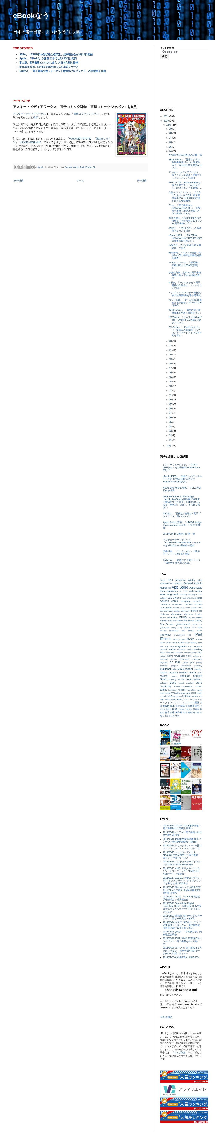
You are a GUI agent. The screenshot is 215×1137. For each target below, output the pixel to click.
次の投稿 (18, 180)
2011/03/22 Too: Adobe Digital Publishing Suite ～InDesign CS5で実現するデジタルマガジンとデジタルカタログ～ (182, 907)
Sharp (163, 679)
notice (196, 656)
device (194, 610)
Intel (183, 631)
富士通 (171, 716)
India (200, 627)
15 (170, 377)
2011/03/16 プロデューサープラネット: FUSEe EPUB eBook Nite (182, 863)
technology (172, 690)
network (163, 656)
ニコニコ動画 (192, 702)
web (162, 699)
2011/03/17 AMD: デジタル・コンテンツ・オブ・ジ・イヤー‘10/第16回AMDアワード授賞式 (181, 871)
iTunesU (182, 639)
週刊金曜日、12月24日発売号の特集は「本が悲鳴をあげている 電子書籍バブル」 (185, 221)
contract (198, 604)
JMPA (168, 643)
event (199, 617)
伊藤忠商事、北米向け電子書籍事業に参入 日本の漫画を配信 (185, 275)
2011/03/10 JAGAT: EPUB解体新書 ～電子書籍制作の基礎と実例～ (182, 827)
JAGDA (198, 639)
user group (177, 696)
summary (165, 686)
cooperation (166, 607)
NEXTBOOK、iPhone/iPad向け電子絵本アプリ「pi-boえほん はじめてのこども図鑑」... (185, 185)
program (174, 666)
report (163, 672)
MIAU (162, 652)
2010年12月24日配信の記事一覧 (185, 155)
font (185, 621)
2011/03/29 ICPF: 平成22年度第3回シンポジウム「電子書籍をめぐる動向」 (182, 941)
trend (168, 693)
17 (170, 368)
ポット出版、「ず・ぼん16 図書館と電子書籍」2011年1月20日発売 (185, 303)
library (194, 642)
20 (170, 354)
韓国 (182, 706)
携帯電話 (194, 706)
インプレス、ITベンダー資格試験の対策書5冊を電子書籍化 (185, 294)
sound (181, 683)
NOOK (189, 656)
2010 (166, 120)
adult (200, 580)
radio (174, 669)
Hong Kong (176, 627)
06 (170, 417)
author (198, 591)
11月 (169, 445)
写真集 (196, 709)
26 (170, 142)
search (174, 676)
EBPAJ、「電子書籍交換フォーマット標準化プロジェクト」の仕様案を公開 (62, 71)
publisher (165, 668)
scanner (164, 676)
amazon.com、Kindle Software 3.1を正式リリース (48, 66)
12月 (169, 124)
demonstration (166, 611)
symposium (187, 686)
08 (170, 408)
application (172, 591)
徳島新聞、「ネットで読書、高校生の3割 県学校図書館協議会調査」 (185, 255)
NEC (200, 652)
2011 (166, 116)
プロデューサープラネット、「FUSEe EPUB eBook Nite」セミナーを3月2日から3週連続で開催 (182, 542)
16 (170, 372)
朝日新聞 (187, 712)
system (198, 686)
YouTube (193, 700)
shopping (172, 679)
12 (170, 390)
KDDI (174, 643)
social (189, 679)
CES (169, 597)
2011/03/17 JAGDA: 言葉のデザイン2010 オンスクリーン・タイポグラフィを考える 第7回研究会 (182, 880)
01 (170, 440)
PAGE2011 (185, 659)
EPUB (183, 617)
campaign (192, 594)
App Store (180, 587)
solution (163, 683)
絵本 (172, 706)
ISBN (175, 639)
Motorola (179, 653)
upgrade (163, 696)
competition (197, 601)
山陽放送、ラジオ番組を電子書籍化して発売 (185, 246)
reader (189, 668)
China (176, 597)
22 (170, 345)
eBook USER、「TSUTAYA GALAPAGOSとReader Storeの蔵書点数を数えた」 (185, 238)
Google (169, 624)
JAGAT (190, 639)
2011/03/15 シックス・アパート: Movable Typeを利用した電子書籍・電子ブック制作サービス (181, 855)
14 (170, 381)
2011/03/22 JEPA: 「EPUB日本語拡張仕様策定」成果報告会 (181, 898)
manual (163, 649)
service (197, 675)
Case (200, 595)
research (173, 672)
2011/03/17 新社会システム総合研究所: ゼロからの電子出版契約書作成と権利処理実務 (182, 890)
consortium (177, 604)
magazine (181, 646)
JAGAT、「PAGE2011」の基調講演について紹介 (185, 229)
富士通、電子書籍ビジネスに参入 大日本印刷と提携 (48, 62)
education (172, 617)
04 (170, 426)
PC (94, 167)
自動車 (181, 709)
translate (192, 690)
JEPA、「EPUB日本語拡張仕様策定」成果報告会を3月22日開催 (55, 54)
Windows (178, 699)
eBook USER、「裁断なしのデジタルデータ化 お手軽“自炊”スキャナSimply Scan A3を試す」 (182, 479)
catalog (163, 598)
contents (188, 604)
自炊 (174, 709)
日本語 (165, 716)
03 (170, 431)
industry (163, 631)
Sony (173, 682)
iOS (189, 635)
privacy (199, 662)
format (191, 621)
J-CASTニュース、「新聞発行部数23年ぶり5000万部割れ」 (184, 265)
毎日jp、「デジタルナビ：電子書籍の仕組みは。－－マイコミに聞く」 (185, 285)
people (185, 662)
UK (192, 693)
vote (200, 696)
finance (179, 621)
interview (165, 634)
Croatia (176, 608)
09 (170, 404)
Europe (192, 618)
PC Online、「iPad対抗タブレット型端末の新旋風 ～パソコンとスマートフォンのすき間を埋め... (185, 331)
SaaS (199, 673)
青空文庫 (170, 712)
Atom (186, 591)
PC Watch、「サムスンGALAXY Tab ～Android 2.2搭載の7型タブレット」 (185, 320)
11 (170, 395)
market (172, 649)
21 (170, 350)
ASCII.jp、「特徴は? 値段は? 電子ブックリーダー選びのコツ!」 (182, 514)
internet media (195, 631)
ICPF (193, 627)
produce (164, 666)
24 (170, 151)
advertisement (166, 583)
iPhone (88, 167)
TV (172, 693)
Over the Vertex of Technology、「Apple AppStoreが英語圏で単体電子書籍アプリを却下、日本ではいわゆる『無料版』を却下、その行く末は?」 (181, 502)
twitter (177, 693)
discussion (176, 614)
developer (185, 611)
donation (198, 614)
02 (170, 435)
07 (170, 413)
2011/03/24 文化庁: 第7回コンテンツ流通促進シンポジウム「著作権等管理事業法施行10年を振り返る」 (182, 925)
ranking (180, 669)
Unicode (198, 693)
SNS (183, 679)
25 (170, 146)
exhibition (164, 621)
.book (162, 580)
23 (170, 341)
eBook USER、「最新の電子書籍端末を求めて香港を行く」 (185, 311)
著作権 (178, 712)
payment (164, 662)
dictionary (164, 614)
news (170, 656)
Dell (200, 608)
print (192, 662)
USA (169, 696)
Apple (192, 587)
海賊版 (166, 706)
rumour (192, 672)
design (177, 611)
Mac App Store (167, 646)
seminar (185, 675)
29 (170, 128)
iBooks (187, 627)
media (189, 649)
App (169, 588)
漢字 (178, 706)
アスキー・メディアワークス (29, 113)
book (176, 594)
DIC (200, 611)
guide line (197, 624)
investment (179, 635)
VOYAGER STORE (80, 138)
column (164, 601)
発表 (35, 117)
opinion (173, 659)
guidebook (165, 627)
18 (170, 363)
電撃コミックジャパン (86, 113)
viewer (195, 696)
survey (177, 686)
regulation (198, 669)
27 (170, 137)
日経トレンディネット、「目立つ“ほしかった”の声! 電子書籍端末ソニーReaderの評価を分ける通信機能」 (185, 196)
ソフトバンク (178, 703)
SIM (179, 679)
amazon (178, 583)
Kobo (187, 643)
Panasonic (197, 659)
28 (170, 133)
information (174, 631)
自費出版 (189, 709)
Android (68, 167)
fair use (172, 621)
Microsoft (170, 652)
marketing (181, 649)
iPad (82, 167)
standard (189, 683)
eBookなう (31, 15)
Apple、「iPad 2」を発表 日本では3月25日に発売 (48, 58)
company (185, 601)
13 (170, 386)
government (183, 624)
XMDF (186, 700)
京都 (187, 706)
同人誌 (196, 712)
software (197, 679)
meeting (198, 649)
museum (187, 653)
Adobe (191, 580)
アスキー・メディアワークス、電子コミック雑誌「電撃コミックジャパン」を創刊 (185, 175)
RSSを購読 (166, 1017)
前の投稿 (141, 180)
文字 (177, 716)
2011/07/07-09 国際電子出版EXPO (181, 957)
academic (180, 580)
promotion (186, 666)
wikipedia (169, 700)
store (199, 682)
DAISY (194, 608)
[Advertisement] (80, 85)
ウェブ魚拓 (179, 1052)
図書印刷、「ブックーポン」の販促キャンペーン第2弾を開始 (181, 552)
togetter (182, 689)
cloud (199, 597)
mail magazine (195, 646)
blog (169, 594)
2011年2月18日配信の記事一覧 (179, 534)
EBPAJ (163, 618)
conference (165, 604)
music (194, 653)
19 (170, 359)
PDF (178, 662)
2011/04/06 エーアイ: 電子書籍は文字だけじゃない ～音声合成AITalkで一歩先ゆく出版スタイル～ (182, 950)
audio (191, 591)
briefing (183, 594)
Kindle (181, 642)
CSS (182, 608)
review (183, 672)
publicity (198, 666)
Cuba (187, 608)
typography (185, 693)
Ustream (186, 696)
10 (170, 399)
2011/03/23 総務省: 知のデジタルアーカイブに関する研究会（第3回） (182, 917)
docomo (188, 614)
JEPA (162, 643)
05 (170, 422)
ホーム (80, 180)
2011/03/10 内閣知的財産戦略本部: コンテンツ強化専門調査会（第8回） (182, 840)
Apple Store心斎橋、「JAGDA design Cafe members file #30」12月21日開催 (182, 525)
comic (76, 167)
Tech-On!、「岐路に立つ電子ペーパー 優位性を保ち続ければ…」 (181, 561)
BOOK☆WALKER (31, 142)
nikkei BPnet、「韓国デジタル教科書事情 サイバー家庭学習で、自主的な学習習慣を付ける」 (185, 163)
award (163, 594)
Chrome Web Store (188, 598)
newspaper (179, 656)
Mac (200, 643)
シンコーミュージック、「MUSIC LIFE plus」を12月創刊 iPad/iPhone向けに (181, 467)
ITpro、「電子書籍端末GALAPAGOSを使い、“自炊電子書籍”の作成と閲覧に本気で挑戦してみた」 (185, 209)
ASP (181, 591)
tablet (163, 689)
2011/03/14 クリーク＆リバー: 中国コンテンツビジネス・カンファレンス (182, 846)
